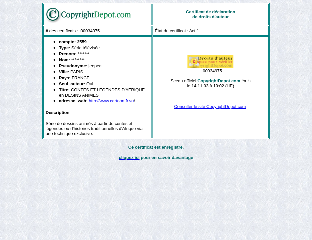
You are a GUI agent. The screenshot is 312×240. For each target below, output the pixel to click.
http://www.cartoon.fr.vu (111, 100)
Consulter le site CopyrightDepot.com (210, 106)
